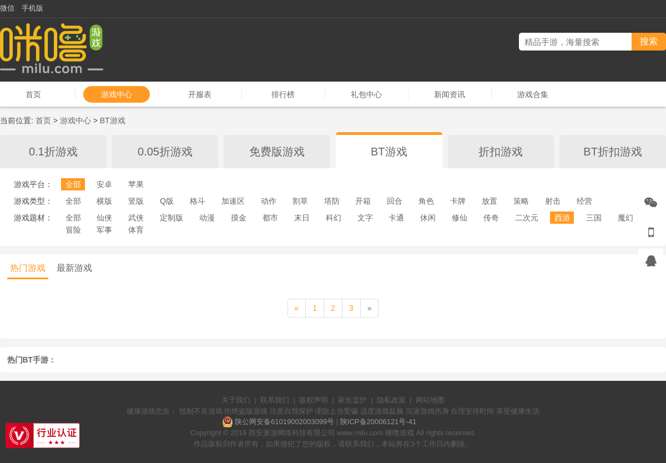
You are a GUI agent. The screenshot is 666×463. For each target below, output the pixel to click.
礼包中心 (366, 94)
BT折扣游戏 (612, 151)
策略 (521, 201)
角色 (426, 201)
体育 (136, 229)
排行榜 (283, 94)
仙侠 (104, 217)
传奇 (491, 217)
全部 (73, 184)
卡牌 (458, 201)
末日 (302, 217)
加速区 (233, 201)
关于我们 (235, 400)
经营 (584, 201)
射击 (553, 201)
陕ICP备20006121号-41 (378, 421)
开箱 (363, 201)
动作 (268, 201)
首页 (33, 94)
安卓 (104, 184)
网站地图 (430, 400)
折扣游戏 (500, 151)
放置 (489, 201)
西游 (562, 217)
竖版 (136, 201)
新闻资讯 (449, 94)
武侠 (136, 217)
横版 (104, 201)
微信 (7, 8)
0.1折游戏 (53, 151)
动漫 (207, 217)
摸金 (238, 217)
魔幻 (625, 217)
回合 (394, 201)
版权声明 (313, 400)
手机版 (32, 8)
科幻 (333, 217)
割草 (300, 201)
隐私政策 (391, 400)
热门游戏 (28, 268)
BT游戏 (112, 120)
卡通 (396, 217)
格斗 (197, 201)
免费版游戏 (277, 151)
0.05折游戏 (165, 151)
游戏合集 (532, 94)
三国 (594, 217)
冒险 (73, 229)
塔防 (332, 201)
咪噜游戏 (399, 433)
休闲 (428, 217)
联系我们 (274, 400)
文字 (365, 217)
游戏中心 (116, 94)
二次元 (526, 217)
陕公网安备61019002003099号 (284, 421)
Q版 (167, 201)
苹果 (136, 184)
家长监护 (352, 400)
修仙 (459, 217)
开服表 (199, 94)
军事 (104, 229)
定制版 (171, 217)
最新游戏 (74, 268)
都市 (270, 217)
